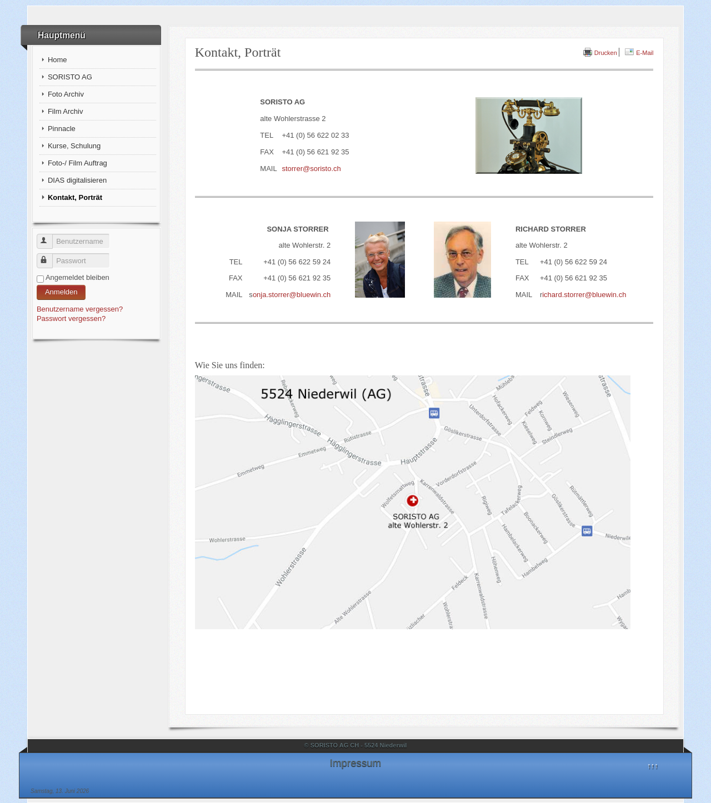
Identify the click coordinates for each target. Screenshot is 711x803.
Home (57, 60)
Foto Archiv (66, 94)
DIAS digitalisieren (77, 180)
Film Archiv (65, 111)
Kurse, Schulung (74, 146)
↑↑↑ (652, 765)
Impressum (355, 763)
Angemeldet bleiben (77, 277)
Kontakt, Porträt (75, 197)
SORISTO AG (70, 77)
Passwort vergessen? (71, 318)
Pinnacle (62, 128)
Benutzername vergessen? (80, 309)
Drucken (600, 52)
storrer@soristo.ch (311, 168)
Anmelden (61, 292)
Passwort (49, 256)
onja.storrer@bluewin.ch (292, 294)
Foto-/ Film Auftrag (77, 163)
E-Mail (639, 52)
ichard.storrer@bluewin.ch (584, 294)
